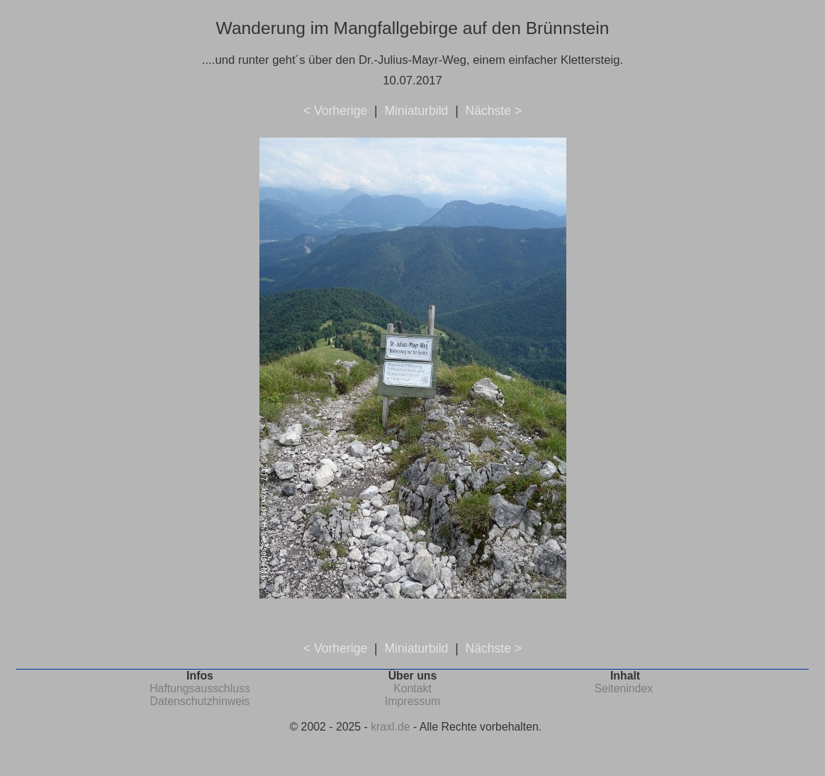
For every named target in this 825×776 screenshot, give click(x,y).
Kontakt (412, 688)
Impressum (412, 701)
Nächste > (493, 111)
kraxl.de (390, 727)
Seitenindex (623, 688)
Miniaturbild (416, 111)
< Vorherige (335, 111)
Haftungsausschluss (200, 688)
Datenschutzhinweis (200, 701)
